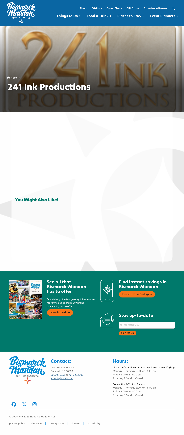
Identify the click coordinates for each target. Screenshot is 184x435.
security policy (57, 424)
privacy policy (17, 424)
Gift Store (132, 8)
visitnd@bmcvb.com (62, 379)
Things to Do (68, 16)
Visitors (97, 8)
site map (75, 424)
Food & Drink (99, 16)
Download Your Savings (137, 294)
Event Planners (164, 16)
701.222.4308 (76, 375)
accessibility (93, 424)
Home (12, 78)
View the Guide (60, 312)
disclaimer (36, 424)
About (83, 8)
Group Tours (114, 8)
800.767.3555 (58, 375)
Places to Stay (130, 16)
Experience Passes (155, 8)
